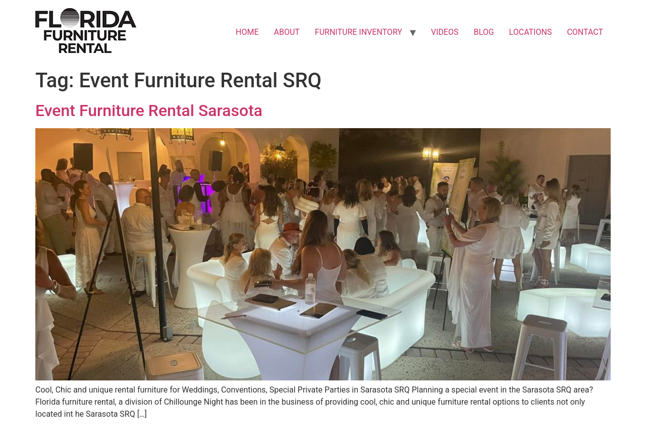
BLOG (484, 32)
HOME (247, 32)
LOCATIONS (530, 32)
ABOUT (287, 32)
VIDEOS (445, 32)
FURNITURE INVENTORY (358, 32)
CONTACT (585, 32)
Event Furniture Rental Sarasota (148, 110)
